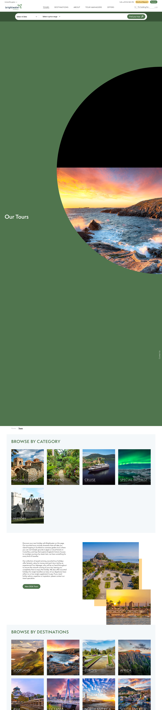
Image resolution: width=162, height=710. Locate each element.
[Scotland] (27, 657)
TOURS (46, 7)
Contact (153, 2)
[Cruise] (99, 467)
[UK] (63, 657)
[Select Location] (10, 2)
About (77, 7)
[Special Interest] (134, 467)
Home (13, 428)
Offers (110, 7)
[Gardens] (63, 467)
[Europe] (99, 657)
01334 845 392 (129, 2)
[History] (27, 506)
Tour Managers (93, 7)
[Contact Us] (159, 355)
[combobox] (52, 16)
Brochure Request (142, 2)
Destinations (61, 7)
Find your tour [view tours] (136, 16)
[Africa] (134, 657)
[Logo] (14, 7)
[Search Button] (155, 7)
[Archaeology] (27, 467)
